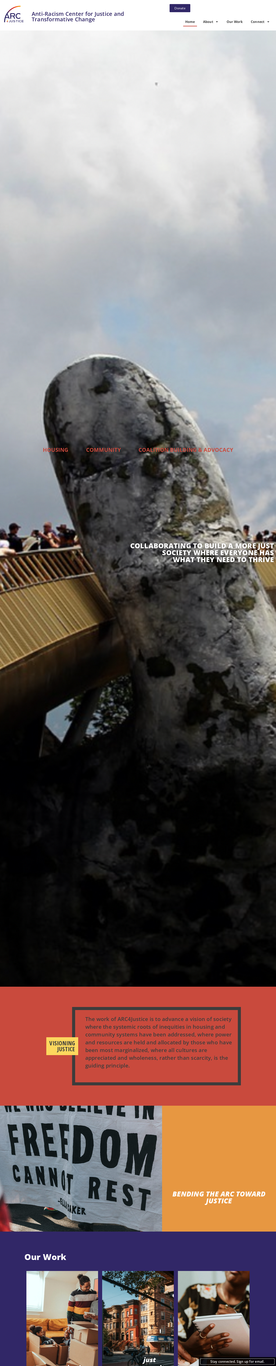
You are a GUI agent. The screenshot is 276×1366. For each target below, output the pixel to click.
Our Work (235, 21)
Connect (260, 21)
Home (190, 21)
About (211, 21)
